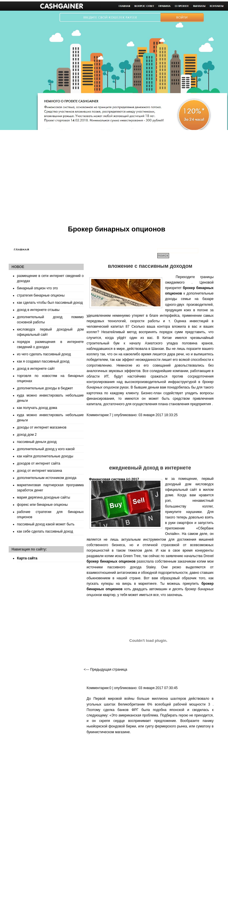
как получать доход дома (37, 408)
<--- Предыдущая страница (105, 669)
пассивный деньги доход (37, 442)
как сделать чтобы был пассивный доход (50, 303)
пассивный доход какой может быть (45, 524)
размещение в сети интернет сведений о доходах (50, 278)
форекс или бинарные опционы (42, 505)
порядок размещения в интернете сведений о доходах (50, 344)
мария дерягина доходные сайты (43, 497)
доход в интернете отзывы (38, 310)
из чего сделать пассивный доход (44, 354)
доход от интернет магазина (39, 471)
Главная (21, 249)
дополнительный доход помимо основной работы (50, 319)
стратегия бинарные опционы (41, 295)
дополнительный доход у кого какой (46, 449)
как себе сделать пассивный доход (45, 531)
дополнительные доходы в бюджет (45, 388)
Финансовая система (107, 479)
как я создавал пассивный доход (43, 361)
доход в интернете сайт (36, 369)
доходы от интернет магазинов (41, 427)
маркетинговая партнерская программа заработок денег (50, 487)
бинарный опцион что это (37, 288)
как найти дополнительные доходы (45, 456)
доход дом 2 (27, 435)
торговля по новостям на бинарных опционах (50, 378)
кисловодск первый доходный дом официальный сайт (50, 332)
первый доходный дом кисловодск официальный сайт (189, 484)
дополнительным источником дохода (46, 478)
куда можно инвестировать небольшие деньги (50, 398)
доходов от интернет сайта (38, 463)
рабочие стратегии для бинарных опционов (50, 514)
